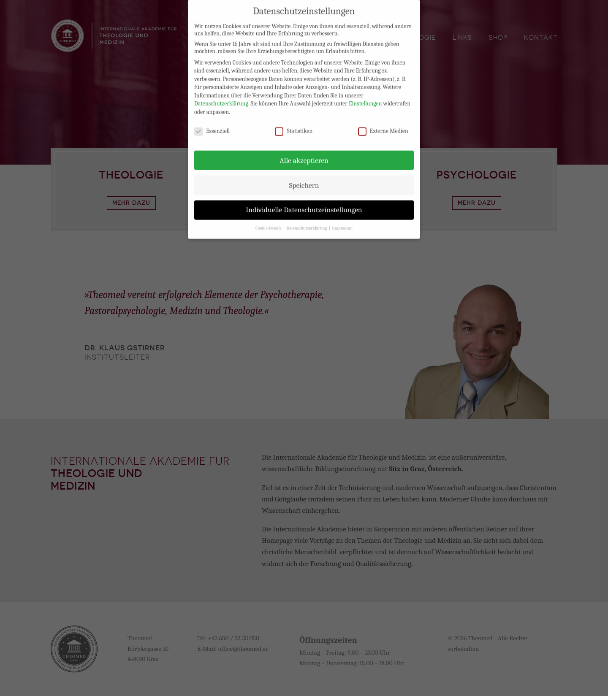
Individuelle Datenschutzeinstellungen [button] (304, 203)
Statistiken (293, 124)
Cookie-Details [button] (268, 221)
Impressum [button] (342, 221)
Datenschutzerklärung (221, 96)
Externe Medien (383, 124)
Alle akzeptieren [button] (304, 153)
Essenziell (212, 124)
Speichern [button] (304, 178)
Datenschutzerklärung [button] (307, 221)
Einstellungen (365, 96)
